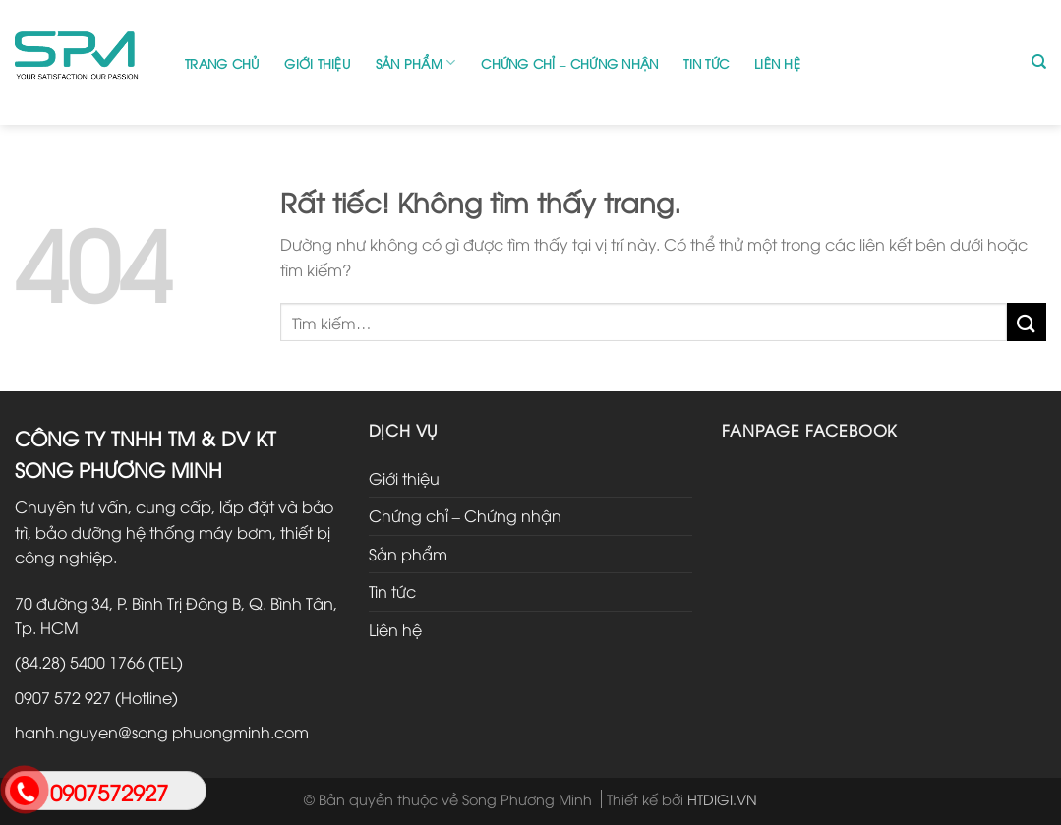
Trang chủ (222, 63)
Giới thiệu (317, 63)
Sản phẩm (416, 62)
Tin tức (706, 63)
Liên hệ (777, 63)
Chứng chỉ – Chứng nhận (569, 63)
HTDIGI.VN (722, 799)
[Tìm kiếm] (1039, 62)
